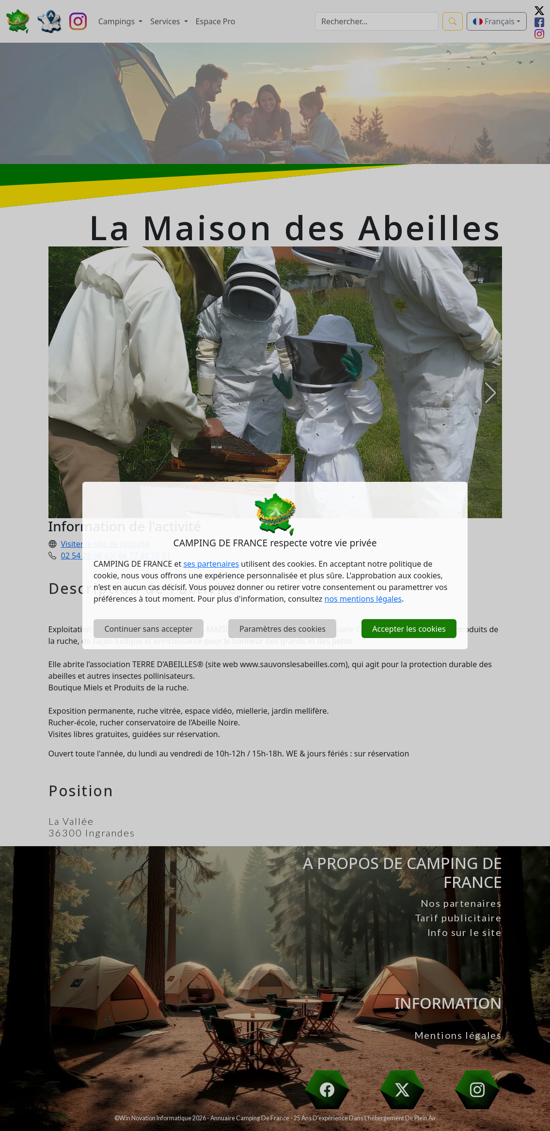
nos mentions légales (363, 598)
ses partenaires (211, 563)
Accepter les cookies (408, 628)
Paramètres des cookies (282, 628)
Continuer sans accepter (148, 628)
